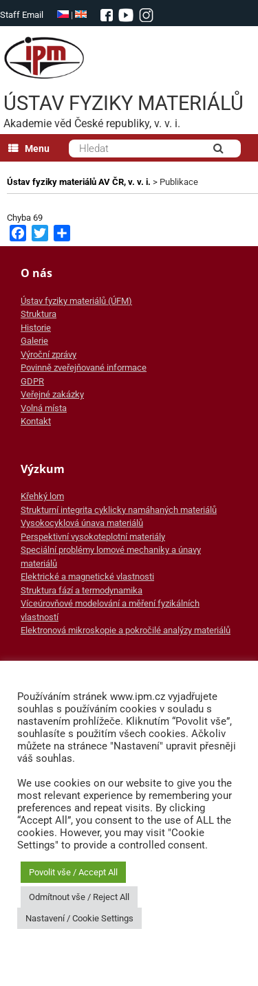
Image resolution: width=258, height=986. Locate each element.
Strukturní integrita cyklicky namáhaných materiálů (119, 510)
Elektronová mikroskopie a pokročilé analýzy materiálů (125, 630)
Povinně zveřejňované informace (84, 367)
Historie (36, 327)
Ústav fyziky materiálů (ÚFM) (76, 301)
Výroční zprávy (48, 354)
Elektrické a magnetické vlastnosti (87, 576)
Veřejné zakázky (52, 394)
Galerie (34, 341)
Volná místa (44, 408)
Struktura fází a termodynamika (81, 590)
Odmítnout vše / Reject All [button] (79, 897)
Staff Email (21, 15)
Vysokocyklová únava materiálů (82, 523)
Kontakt (36, 421)
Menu (29, 148)
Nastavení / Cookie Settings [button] (79, 918)
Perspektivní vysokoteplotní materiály (93, 537)
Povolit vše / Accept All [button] (73, 872)
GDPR (32, 381)
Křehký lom (42, 496)
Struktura (38, 314)
